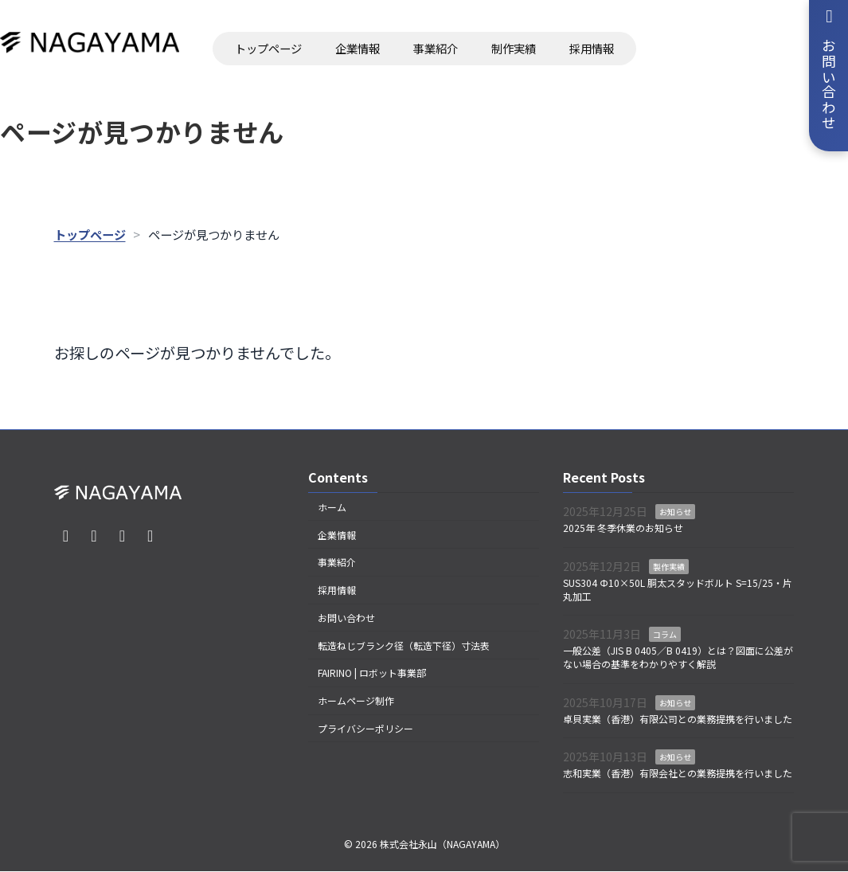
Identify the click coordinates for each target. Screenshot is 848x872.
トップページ (268, 48)
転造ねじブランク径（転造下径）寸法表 (404, 645)
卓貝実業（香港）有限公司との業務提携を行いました (677, 718)
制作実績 (513, 48)
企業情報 (357, 48)
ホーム (332, 507)
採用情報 (591, 48)
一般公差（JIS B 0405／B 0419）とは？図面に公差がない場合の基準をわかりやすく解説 (678, 657)
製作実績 (669, 567)
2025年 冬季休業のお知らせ (623, 528)
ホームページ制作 (356, 701)
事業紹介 (435, 48)
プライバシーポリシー (365, 728)
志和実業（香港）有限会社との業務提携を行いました (677, 773)
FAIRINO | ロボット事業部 (372, 673)
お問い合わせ (346, 617)
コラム (665, 635)
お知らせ (675, 512)
